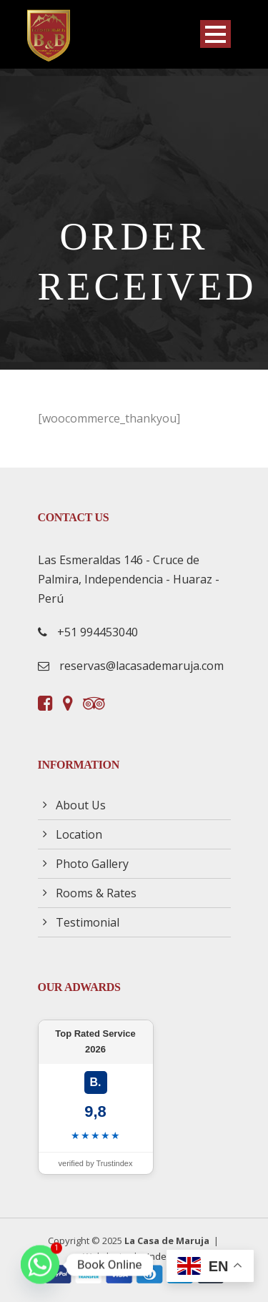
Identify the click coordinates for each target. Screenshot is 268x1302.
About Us (81, 805)
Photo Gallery (92, 864)
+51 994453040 (97, 632)
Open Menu (215, 34)
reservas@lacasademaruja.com (141, 666)
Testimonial (87, 922)
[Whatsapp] (40, 1265)
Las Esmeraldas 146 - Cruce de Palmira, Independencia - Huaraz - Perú (128, 579)
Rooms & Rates (96, 893)
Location (79, 834)
